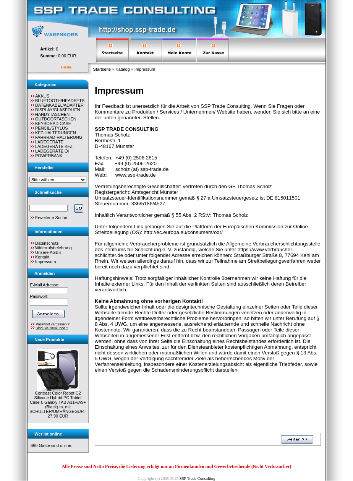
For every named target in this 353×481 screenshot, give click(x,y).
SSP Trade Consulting (197, 478)
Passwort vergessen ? (53, 324)
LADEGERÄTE (46, 142)
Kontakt (42, 257)
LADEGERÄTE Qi (49, 151)
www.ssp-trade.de (135, 175)
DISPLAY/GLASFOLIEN (54, 109)
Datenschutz (46, 243)
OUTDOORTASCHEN (52, 119)
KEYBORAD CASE (50, 123)
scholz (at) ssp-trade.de (141, 169)
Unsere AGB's (48, 252)
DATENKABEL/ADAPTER (56, 105)
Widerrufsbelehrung (53, 247)
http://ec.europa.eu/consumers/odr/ (183, 232)
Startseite (102, 69)
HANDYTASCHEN (49, 114)
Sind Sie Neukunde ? (52, 328)
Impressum (144, 69)
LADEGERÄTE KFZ (51, 146)
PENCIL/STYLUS (48, 128)
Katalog (122, 69)
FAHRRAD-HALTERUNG (55, 137)
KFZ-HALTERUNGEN (52, 132)
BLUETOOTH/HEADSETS (56, 100)
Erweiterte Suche (48, 217)
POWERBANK (46, 155)
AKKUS (39, 96)
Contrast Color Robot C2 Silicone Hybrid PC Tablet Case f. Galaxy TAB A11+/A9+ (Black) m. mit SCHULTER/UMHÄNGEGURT (57, 402)
